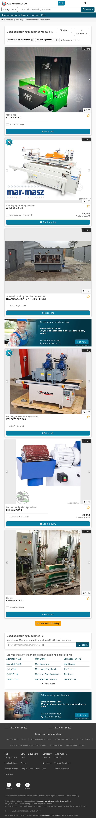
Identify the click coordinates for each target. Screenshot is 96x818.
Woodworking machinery (40, 739)
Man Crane (40, 658)
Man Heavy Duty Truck (45, 669)
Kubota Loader (56, 745)
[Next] (89, 79)
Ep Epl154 (11, 669)
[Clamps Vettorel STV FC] (48, 562)
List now (81, 341)
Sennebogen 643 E (72, 658)
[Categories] (10, 9)
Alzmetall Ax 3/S (13, 664)
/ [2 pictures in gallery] (87, 502)
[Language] (89, 3)
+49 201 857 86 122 (18, 727)
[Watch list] (85, 3)
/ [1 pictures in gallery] (87, 110)
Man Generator (42, 664)
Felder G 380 (12, 679)
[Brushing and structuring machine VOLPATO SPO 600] (48, 381)
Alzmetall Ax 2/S (13, 658)
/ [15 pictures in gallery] (86, 200)
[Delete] (31, 40)
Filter (64, 30)
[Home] (14, 20)
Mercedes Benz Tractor (46, 679)
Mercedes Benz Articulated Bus (49, 674)
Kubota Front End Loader (16, 739)
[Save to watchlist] (88, 115)
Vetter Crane (70, 679)
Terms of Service (58, 815)
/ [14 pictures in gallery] (86, 411)
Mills (43, 15)
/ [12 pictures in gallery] (86, 593)
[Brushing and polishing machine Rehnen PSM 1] (48, 471)
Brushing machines (11, 15)
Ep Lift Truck (12, 674)
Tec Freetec (69, 669)
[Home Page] (2, 20)
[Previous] (7, 79)
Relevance (81, 32)
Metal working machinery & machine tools (28, 745)
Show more (48, 683)
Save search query (48, 623)
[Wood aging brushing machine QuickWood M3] (48, 170)
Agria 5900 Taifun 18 (64, 739)
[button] (93, 3)
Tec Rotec (68, 674)
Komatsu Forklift (83, 739)
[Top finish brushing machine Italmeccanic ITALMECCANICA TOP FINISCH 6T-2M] (48, 260)
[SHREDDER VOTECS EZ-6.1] (48, 79)
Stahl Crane (69, 664)
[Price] (83, 214)
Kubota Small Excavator (76, 745)
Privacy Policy (43, 815)
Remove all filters (70, 40)
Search (88, 9)
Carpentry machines (30, 15)
